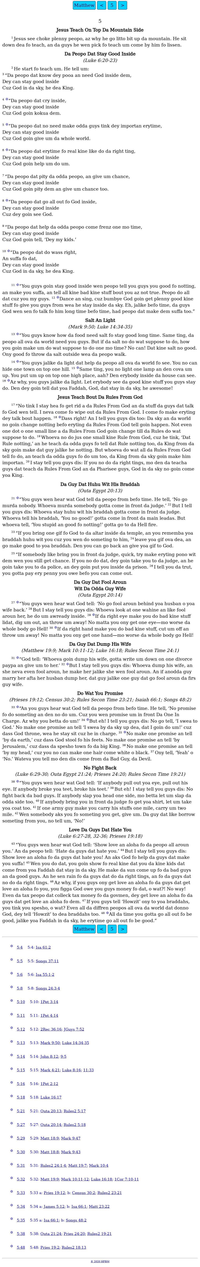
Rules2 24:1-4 (53, 1165)
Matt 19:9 (49, 1179)
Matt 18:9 (49, 1138)
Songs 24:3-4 (48, 988)
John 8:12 (49, 1056)
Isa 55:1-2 (45, 975)
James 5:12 (54, 1206)
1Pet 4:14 (49, 1016)
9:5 (63, 1056)
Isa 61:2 (43, 947)
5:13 (21, 1043)
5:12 (21, 1029)
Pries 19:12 (54, 1193)
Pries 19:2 (49, 1247)
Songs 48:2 (76, 1220)
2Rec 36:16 (51, 1029)
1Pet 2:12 (49, 1084)
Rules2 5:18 (75, 1125)
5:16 (21, 1084)
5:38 (21, 1234)
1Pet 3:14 (49, 1002)
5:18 (21, 1097)
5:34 (21, 1206)
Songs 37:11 (47, 961)
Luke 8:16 (71, 1070)
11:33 (88, 1070)
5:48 (21, 1247)
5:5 (20, 961)
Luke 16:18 (101, 1179)
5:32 (21, 1179)
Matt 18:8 (49, 1152)
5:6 (20, 975)
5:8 (20, 988)
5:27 (21, 1125)
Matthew (84, 5)
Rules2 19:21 (99, 1234)
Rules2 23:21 (109, 1193)
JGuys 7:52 (74, 1029)
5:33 (21, 1193)
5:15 (21, 1070)
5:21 (21, 1111)
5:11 (21, 1016)
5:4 (20, 947)
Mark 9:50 (50, 1043)
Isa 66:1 (79, 1206)
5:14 (21, 1056)
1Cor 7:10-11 (126, 1179)
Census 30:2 (83, 1193)
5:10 (21, 1002)
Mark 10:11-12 (75, 1179)
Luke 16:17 (51, 1097)
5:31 (21, 1165)
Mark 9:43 (70, 1152)
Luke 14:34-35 (75, 1043)
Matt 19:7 (77, 1165)
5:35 (21, 1220)
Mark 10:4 (98, 1165)
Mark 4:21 (50, 1070)
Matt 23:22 (99, 1206)
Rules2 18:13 (74, 1247)
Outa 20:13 (50, 1111)
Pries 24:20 (74, 1234)
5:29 (21, 1138)
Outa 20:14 (50, 1125)
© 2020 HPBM (100, 1261)
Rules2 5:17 (75, 1111)
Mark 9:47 (70, 1138)
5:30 (21, 1152)
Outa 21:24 (50, 1234)
